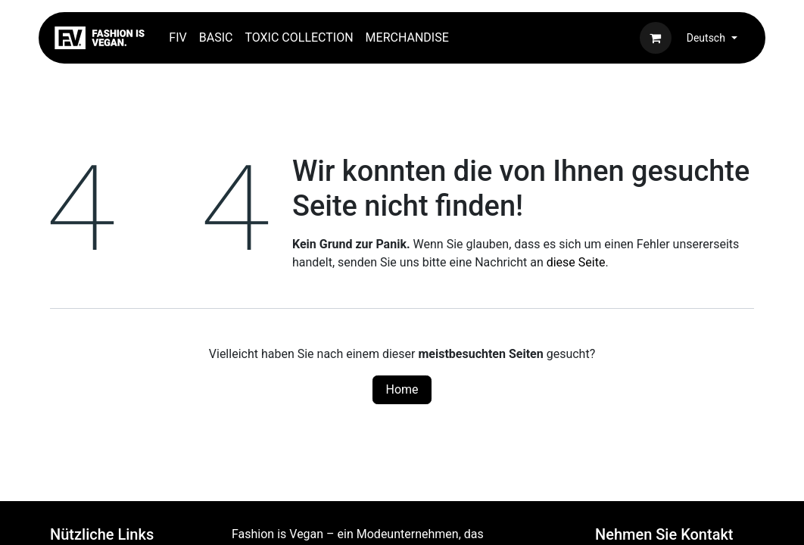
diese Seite (576, 262)
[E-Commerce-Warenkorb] (656, 38)
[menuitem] (177, 38)
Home (401, 389)
